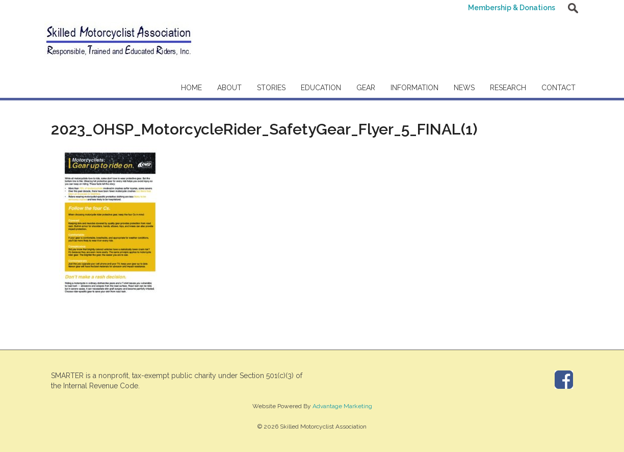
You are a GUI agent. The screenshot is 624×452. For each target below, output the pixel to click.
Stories (271, 88)
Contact (558, 88)
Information (414, 88)
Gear (365, 88)
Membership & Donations (511, 8)
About (229, 88)
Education (321, 88)
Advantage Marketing (342, 406)
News (464, 88)
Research (508, 88)
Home (191, 88)
